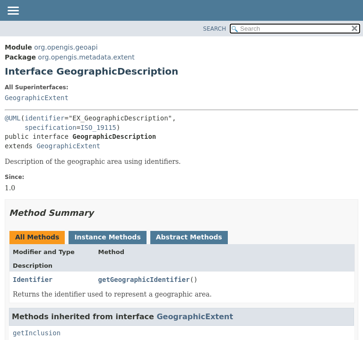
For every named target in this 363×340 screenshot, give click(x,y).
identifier (44, 118)
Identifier (32, 279)
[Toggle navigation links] (13, 11)
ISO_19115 (98, 127)
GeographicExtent (37, 98)
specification (51, 127)
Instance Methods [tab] (107, 237)
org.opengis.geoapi (65, 47)
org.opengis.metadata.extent (86, 57)
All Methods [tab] (37, 237)
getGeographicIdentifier (144, 279)
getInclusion (36, 333)
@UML (13, 118)
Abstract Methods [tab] (189, 237)
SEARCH (214, 29)
